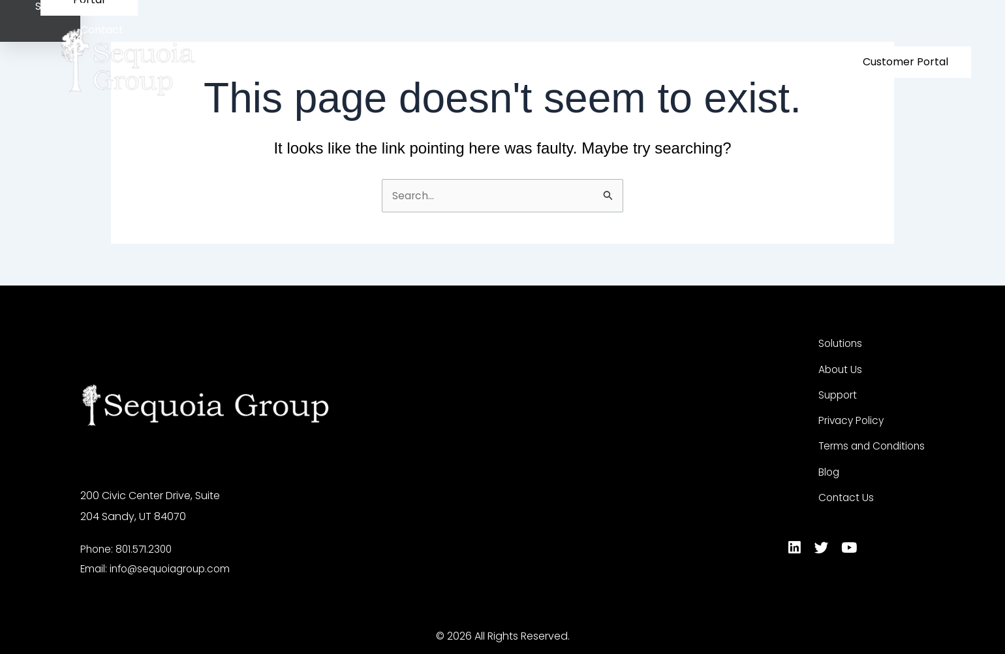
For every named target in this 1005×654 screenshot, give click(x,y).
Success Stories (692, 61)
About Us (606, 62)
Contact (769, 61)
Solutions (530, 62)
